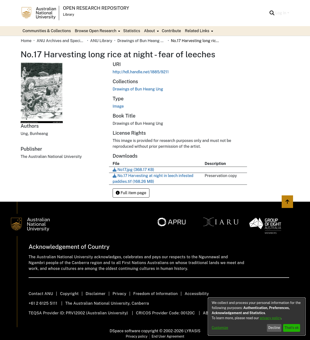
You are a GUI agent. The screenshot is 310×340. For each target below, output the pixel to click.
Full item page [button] (131, 193)
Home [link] (26, 40)
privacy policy (270, 318)
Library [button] (68, 14)
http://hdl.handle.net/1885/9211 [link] (141, 72)
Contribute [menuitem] (171, 31)
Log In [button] (281, 13)
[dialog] (256, 316)
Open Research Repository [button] (96, 8)
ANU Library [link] (101, 40)
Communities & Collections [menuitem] (47, 31)
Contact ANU (41, 293)
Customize (220, 328)
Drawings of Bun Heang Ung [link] (141, 40)
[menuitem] (97, 31)
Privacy (119, 293)
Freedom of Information (155, 293)
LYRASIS (192, 331)
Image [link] (118, 106)
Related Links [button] (197, 31)
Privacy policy (136, 336)
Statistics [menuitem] (131, 31)
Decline (274, 328)
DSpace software (125, 331)
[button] (272, 13)
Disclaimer (95, 293)
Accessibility (197, 293)
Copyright (69, 293)
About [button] (149, 31)
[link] (138, 89)
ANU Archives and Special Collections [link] (61, 40)
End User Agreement (168, 336)
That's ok (292, 328)
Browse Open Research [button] (95, 31)
